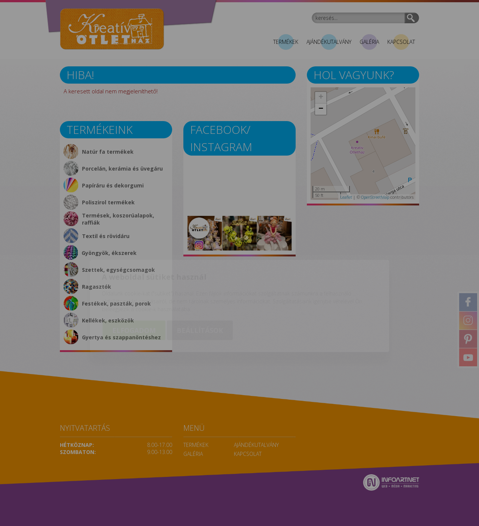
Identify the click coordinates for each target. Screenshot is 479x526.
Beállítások (200, 287)
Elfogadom (134, 287)
